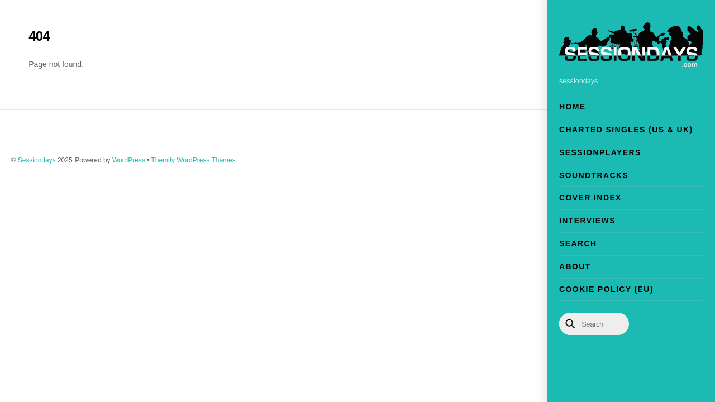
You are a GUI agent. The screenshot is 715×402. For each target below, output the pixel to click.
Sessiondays (37, 160)
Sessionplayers (600, 152)
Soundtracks (593, 175)
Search (578, 243)
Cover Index (590, 197)
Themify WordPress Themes (193, 160)
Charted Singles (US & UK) (626, 129)
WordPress (128, 160)
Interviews (587, 220)
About (575, 266)
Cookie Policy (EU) (606, 289)
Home (572, 106)
